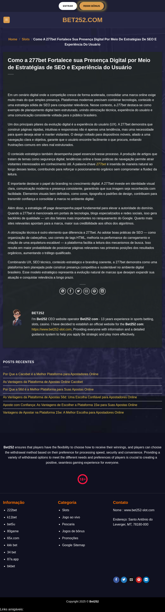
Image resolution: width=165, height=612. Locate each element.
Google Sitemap (73, 545)
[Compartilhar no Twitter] (78, 291)
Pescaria (68, 524)
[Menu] (6, 20)
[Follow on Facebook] (116, 580)
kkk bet (12, 545)
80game (13, 531)
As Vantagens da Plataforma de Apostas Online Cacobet (43, 381)
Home (12, 39)
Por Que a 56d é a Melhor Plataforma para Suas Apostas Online (48, 389)
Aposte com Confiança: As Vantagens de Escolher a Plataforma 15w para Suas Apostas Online (70, 404)
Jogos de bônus (73, 531)
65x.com (13, 538)
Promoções (70, 538)
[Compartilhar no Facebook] (70, 291)
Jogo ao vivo (71, 517)
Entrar (68, 6)
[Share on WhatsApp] (62, 291)
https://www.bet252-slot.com (51, 329)
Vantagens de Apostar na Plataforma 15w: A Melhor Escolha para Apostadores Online (63, 412)
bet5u (11, 524)
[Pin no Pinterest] (94, 291)
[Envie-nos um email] (131, 580)
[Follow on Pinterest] (139, 580)
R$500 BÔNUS (91, 6)
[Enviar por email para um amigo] (86, 291)
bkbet (11, 566)
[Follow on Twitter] (124, 580)
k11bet (12, 517)
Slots (26, 39)
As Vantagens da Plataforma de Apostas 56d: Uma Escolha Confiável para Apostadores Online (70, 397)
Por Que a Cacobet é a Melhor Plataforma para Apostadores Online (50, 374)
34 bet (11, 552)
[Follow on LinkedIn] (146, 580)
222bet (12, 510)
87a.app (13, 559)
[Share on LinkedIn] (102, 291)
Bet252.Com (82, 20)
